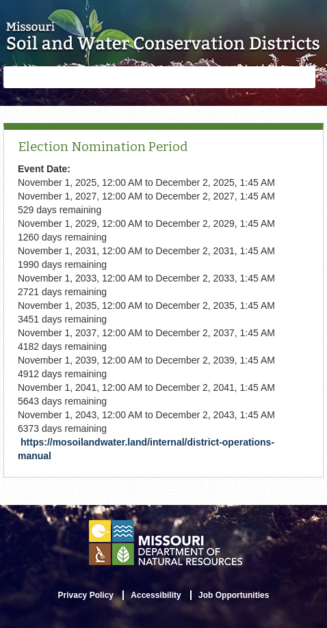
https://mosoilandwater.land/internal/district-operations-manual (146, 449)
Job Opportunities (233, 595)
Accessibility (156, 595)
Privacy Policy (86, 595)
